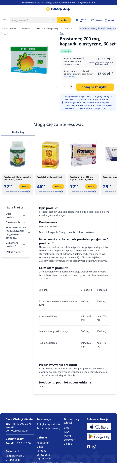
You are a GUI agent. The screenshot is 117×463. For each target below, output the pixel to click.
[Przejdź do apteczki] (96, 20)
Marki (67, 435)
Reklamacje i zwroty (48, 428)
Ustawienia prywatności (43, 456)
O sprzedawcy (69, 76)
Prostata (68, 28)
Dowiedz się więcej (101, 64)
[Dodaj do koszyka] (95, 87)
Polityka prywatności (48, 424)
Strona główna (9, 28)
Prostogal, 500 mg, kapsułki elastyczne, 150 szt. (17, 178)
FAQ (66, 431)
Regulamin (42, 442)
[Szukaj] (53, 20)
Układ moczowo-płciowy (47, 28)
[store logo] (58, 9)
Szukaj (64, 20)
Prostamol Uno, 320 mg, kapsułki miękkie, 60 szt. (82, 178)
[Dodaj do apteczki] (5, 35)
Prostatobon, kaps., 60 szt (49, 177)
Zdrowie (26, 28)
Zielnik (68, 443)
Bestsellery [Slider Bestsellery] (18, 132)
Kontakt (41, 450)
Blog (66, 427)
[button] (28, 192)
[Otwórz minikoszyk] (109, 20)
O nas (39, 446)
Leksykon (69, 439)
